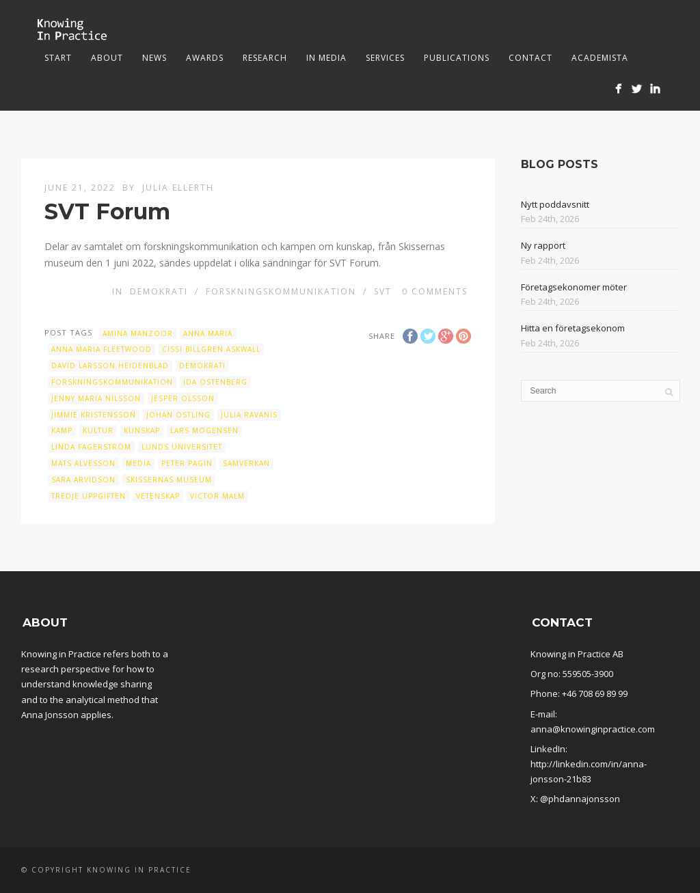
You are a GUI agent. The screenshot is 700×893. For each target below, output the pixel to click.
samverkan (246, 463)
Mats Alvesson (83, 463)
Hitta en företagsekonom (573, 328)
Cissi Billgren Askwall (211, 349)
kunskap (142, 430)
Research (265, 58)
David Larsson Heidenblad (110, 365)
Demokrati (159, 291)
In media (326, 58)
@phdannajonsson (580, 799)
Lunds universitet (182, 447)
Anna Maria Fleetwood (101, 349)
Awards (205, 58)
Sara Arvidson (83, 479)
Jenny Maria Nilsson (96, 398)
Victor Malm (217, 496)
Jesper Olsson (183, 398)
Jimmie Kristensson (93, 415)
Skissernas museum (169, 479)
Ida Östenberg (215, 382)
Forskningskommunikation (281, 291)
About (107, 58)
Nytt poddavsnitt (555, 204)
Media (138, 463)
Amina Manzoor (138, 333)
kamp (61, 430)
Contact (530, 58)
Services (385, 58)
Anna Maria (207, 333)
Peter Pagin (187, 463)
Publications (456, 58)
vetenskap (158, 496)
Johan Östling (178, 415)
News (154, 58)
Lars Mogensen (204, 430)
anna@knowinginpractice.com (592, 729)
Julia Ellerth (178, 187)
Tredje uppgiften (88, 496)
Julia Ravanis (249, 415)
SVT (383, 291)
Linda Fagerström (91, 447)
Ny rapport (543, 245)
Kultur (98, 430)
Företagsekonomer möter (574, 287)
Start (58, 58)
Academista (599, 58)
